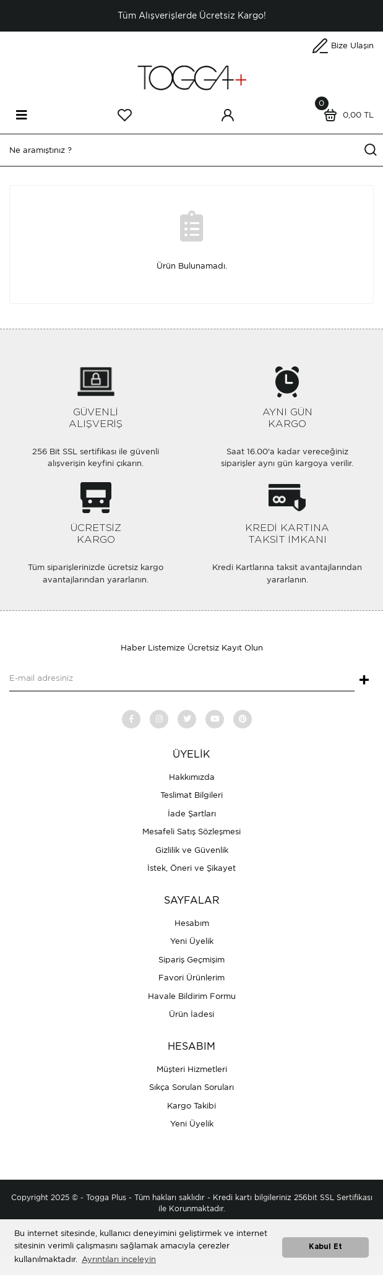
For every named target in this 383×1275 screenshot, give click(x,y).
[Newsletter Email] (182, 679)
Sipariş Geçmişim (191, 959)
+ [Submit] (364, 681)
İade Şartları (192, 813)
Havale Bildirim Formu (192, 996)
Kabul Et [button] (325, 1246)
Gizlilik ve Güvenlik (191, 850)
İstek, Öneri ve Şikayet (191, 868)
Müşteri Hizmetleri (192, 1069)
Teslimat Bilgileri (191, 795)
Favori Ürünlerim (191, 977)
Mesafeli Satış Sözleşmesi (191, 831)
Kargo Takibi (191, 1105)
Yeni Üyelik (191, 941)
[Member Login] (227, 115)
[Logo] (191, 77)
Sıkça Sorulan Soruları (191, 1087)
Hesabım (191, 923)
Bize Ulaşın (352, 45)
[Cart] (346, 115)
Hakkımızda (192, 777)
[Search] (191, 150)
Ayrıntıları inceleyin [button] (119, 1259)
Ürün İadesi (191, 1014)
